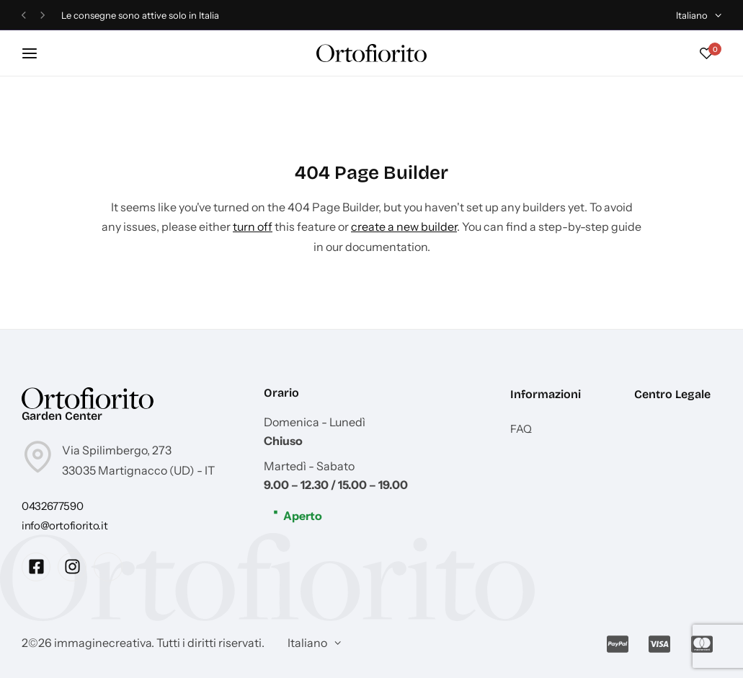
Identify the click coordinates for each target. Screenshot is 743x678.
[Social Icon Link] (36, 566)
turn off (252, 226)
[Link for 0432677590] (52, 506)
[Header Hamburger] (37, 53)
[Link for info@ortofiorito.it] (64, 525)
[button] (23, 15)
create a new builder (404, 226)
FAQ (521, 429)
